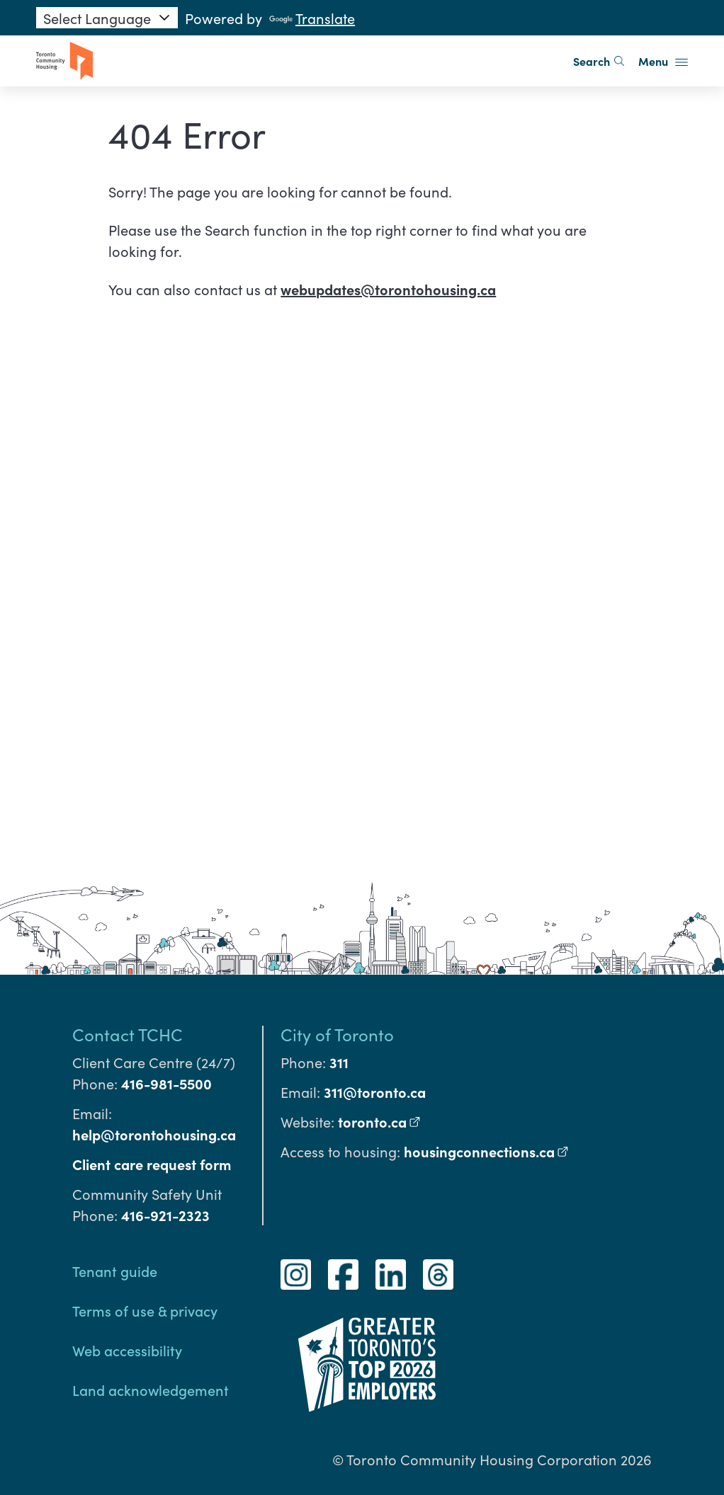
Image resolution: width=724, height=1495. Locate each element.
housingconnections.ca (486, 1151)
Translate (312, 18)
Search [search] (598, 61)
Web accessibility (127, 1350)
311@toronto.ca (375, 1091)
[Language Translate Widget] (107, 17)
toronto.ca (379, 1121)
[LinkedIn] (390, 1274)
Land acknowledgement (150, 1389)
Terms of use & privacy (144, 1310)
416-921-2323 (165, 1215)
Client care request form (151, 1164)
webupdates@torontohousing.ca (388, 289)
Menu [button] (663, 61)
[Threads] (438, 1274)
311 (339, 1062)
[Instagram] (296, 1274)
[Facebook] (343, 1274)
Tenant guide (114, 1271)
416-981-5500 (166, 1083)
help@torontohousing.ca (154, 1134)
